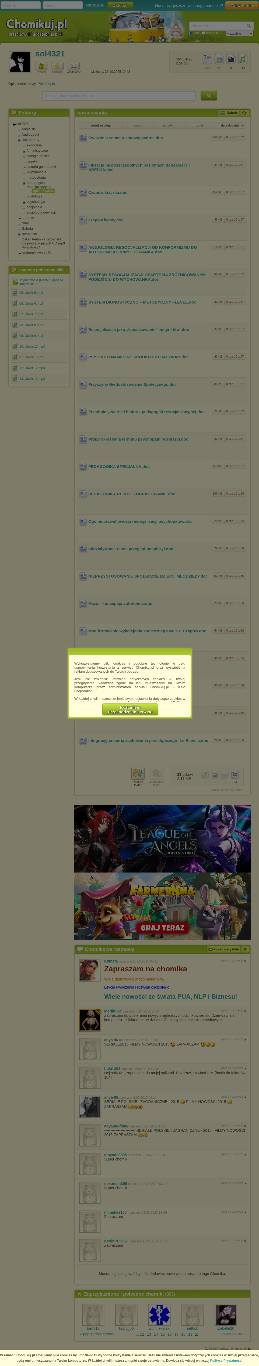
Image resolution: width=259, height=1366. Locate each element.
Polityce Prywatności (226, 1361)
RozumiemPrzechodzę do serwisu (130, 709)
